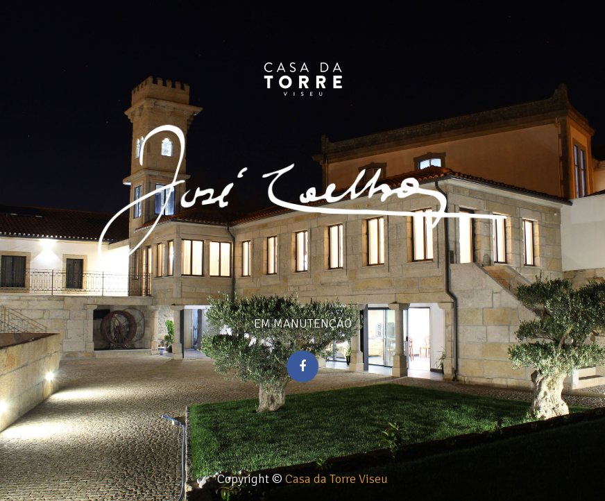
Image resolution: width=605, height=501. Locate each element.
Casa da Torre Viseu (336, 478)
